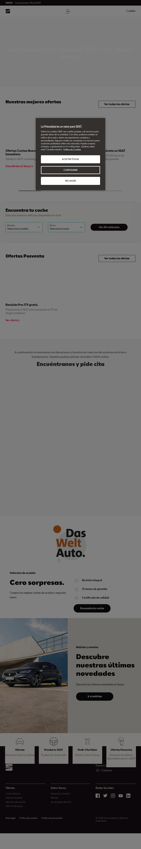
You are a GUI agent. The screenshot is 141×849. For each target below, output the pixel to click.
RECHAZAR (70, 181)
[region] (70, 154)
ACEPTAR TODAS (70, 159)
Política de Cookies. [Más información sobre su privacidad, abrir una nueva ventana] (72, 149)
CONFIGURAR (70, 170)
